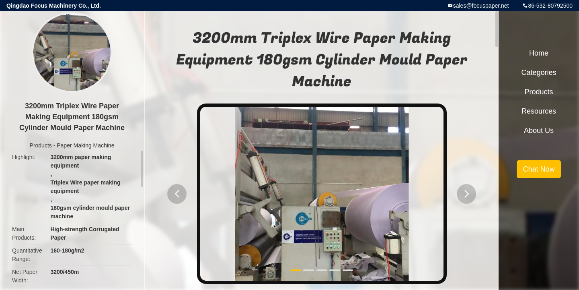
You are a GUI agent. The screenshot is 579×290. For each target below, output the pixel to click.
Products (41, 145)
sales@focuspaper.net (481, 5)
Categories (538, 72)
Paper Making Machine (85, 145)
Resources (539, 111)
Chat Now (538, 169)
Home (538, 53)
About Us (539, 130)
